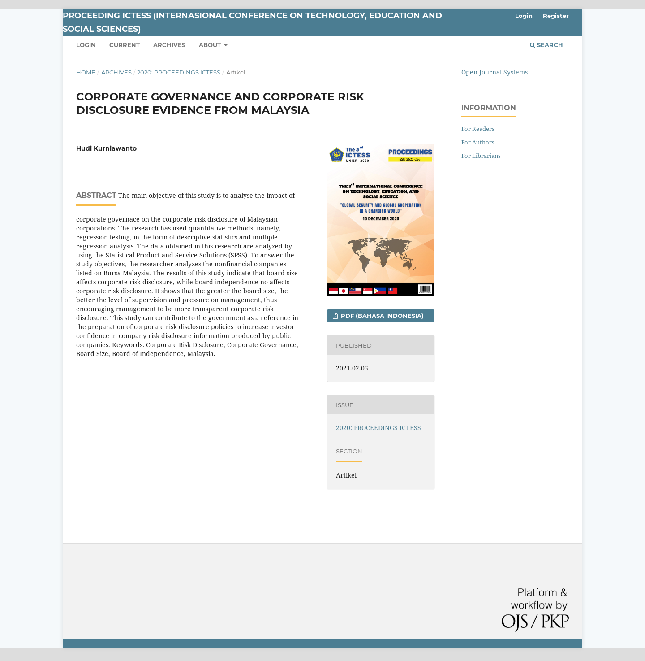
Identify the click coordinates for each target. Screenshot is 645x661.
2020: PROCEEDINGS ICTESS (178, 72)
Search (546, 44)
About (211, 44)
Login (86, 44)
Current (124, 44)
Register (556, 15)
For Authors (477, 142)
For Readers (477, 129)
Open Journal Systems (494, 72)
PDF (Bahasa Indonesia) (381, 315)
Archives (169, 44)
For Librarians (481, 156)
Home (85, 72)
